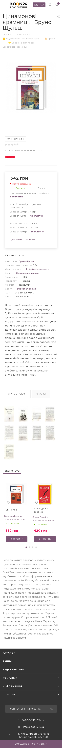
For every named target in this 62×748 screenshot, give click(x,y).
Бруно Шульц (26, 261)
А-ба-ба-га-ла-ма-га (37, 269)
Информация (12, 686)
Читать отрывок (16, 394)
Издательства (13, 669)
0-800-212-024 (32, 720)
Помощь (9, 694)
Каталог (9, 652)
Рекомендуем (12, 470)
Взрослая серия (26, 288)
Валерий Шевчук (13, 516)
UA (42, 4)
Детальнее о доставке (22, 239)
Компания (10, 678)
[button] (26, 547)
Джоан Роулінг (40, 517)
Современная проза (27, 273)
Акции (7, 661)
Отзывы (41, 394)
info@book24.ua (33, 726)
